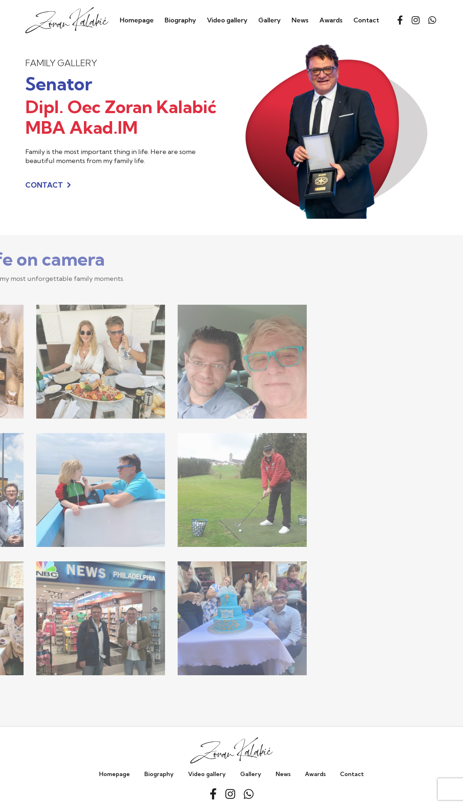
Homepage (137, 20)
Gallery (269, 20)
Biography (180, 20)
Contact (366, 20)
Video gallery (227, 20)
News (300, 20)
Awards (331, 20)
